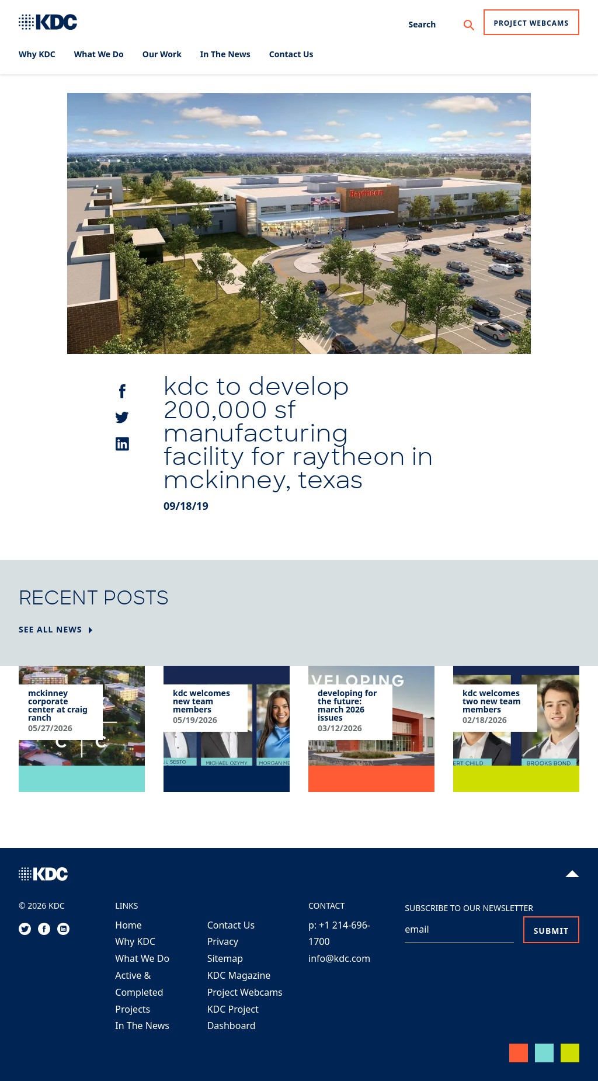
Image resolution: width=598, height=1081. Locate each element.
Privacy (222, 941)
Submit (551, 930)
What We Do (142, 958)
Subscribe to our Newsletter (469, 907)
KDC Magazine (239, 975)
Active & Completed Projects (139, 992)
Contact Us (231, 925)
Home (128, 925)
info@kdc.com (339, 958)
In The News (142, 1025)
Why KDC (135, 941)
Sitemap (225, 958)
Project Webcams (531, 23)
